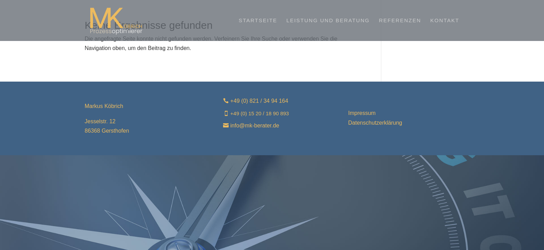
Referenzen (400, 20)
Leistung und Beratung (328, 20)
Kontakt (444, 20)
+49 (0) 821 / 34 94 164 (259, 101)
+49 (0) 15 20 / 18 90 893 (259, 113)
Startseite (258, 20)
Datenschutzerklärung (375, 123)
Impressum (362, 113)
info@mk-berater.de (254, 125)
